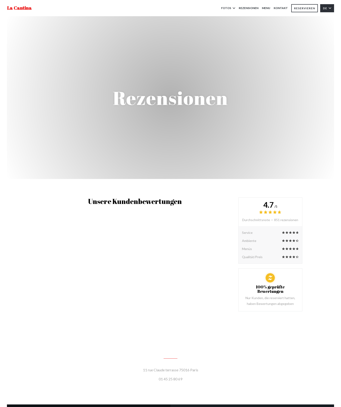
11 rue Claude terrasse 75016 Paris (191, 369)
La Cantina (19, 8)
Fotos (228, 8)
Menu (266, 8)
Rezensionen (248, 8)
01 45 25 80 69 (170, 379)
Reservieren (304, 8)
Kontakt (281, 8)
